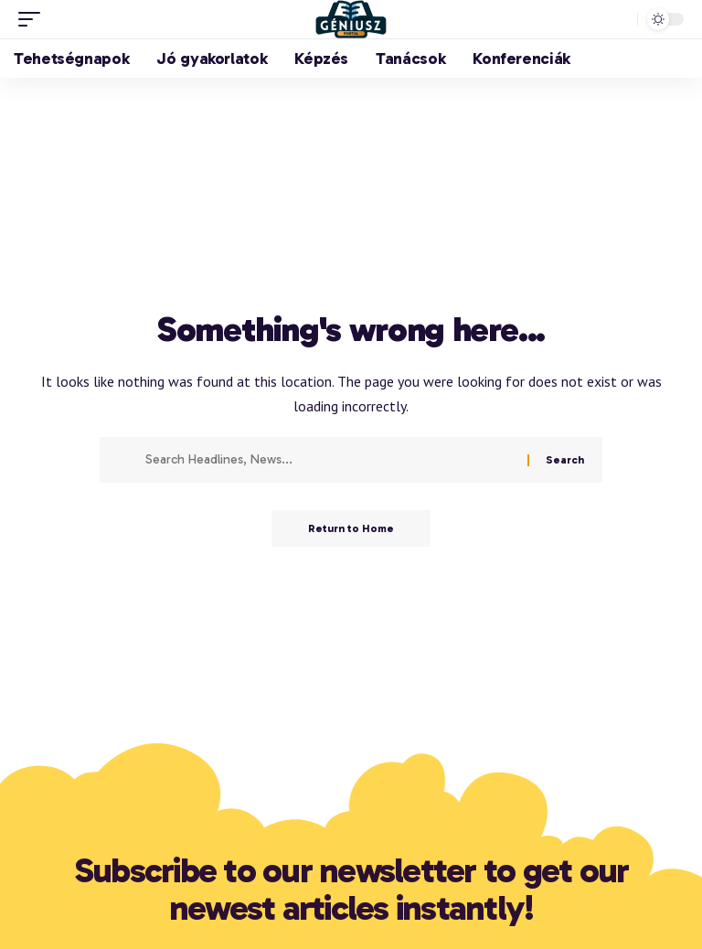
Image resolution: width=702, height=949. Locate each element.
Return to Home (351, 528)
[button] (33, 19)
